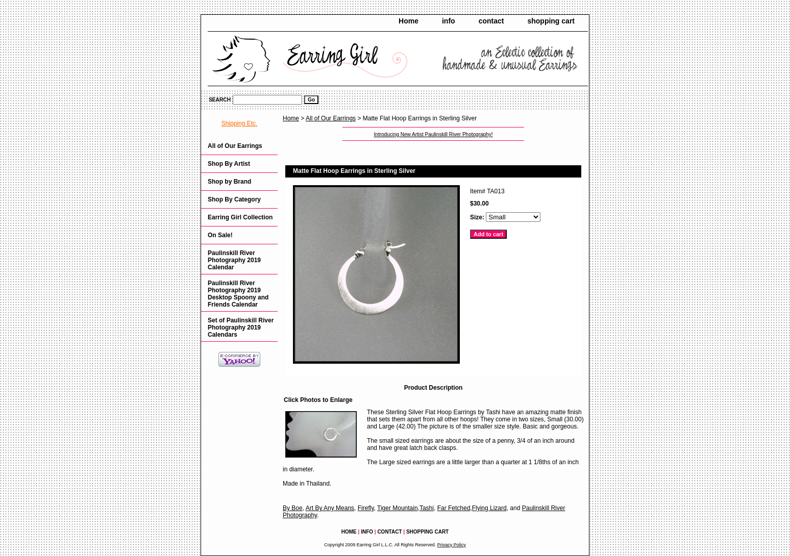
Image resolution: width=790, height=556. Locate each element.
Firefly (366, 508)
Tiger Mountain (397, 508)
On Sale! (220, 235)
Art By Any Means (330, 508)
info (448, 21)
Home (408, 21)
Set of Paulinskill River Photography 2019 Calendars (241, 327)
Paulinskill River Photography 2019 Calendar (234, 260)
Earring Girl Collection (240, 217)
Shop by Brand (229, 181)
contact (491, 21)
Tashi (426, 508)
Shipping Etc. (239, 123)
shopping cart (551, 21)
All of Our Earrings (331, 118)
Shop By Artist (229, 163)
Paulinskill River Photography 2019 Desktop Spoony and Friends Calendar (238, 294)
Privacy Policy (451, 544)
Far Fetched (454, 508)
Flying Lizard (489, 508)
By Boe (293, 508)
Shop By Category (234, 199)
